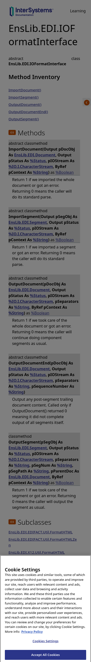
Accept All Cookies (45, 657)
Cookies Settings (45, 643)
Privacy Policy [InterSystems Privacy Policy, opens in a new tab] (32, 633)
